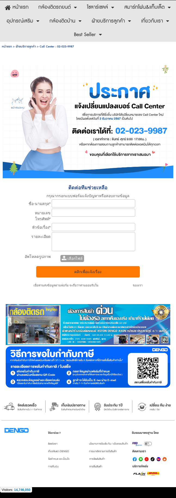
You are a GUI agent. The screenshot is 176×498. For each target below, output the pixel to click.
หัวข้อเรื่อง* (41, 227)
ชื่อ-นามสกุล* (40, 204)
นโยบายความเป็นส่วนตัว (115, 285)
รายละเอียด (41, 236)
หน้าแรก (7, 46)
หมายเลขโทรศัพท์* (43, 216)
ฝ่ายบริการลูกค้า (26, 46)
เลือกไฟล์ (72, 258)
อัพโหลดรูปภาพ (38, 256)
